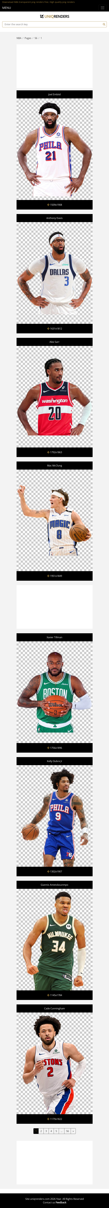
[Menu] (102, 8)
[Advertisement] (63, 66)
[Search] (104, 24)
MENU (6, 8)
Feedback (61, 1202)
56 (67, 1131)
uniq (54, 16)
